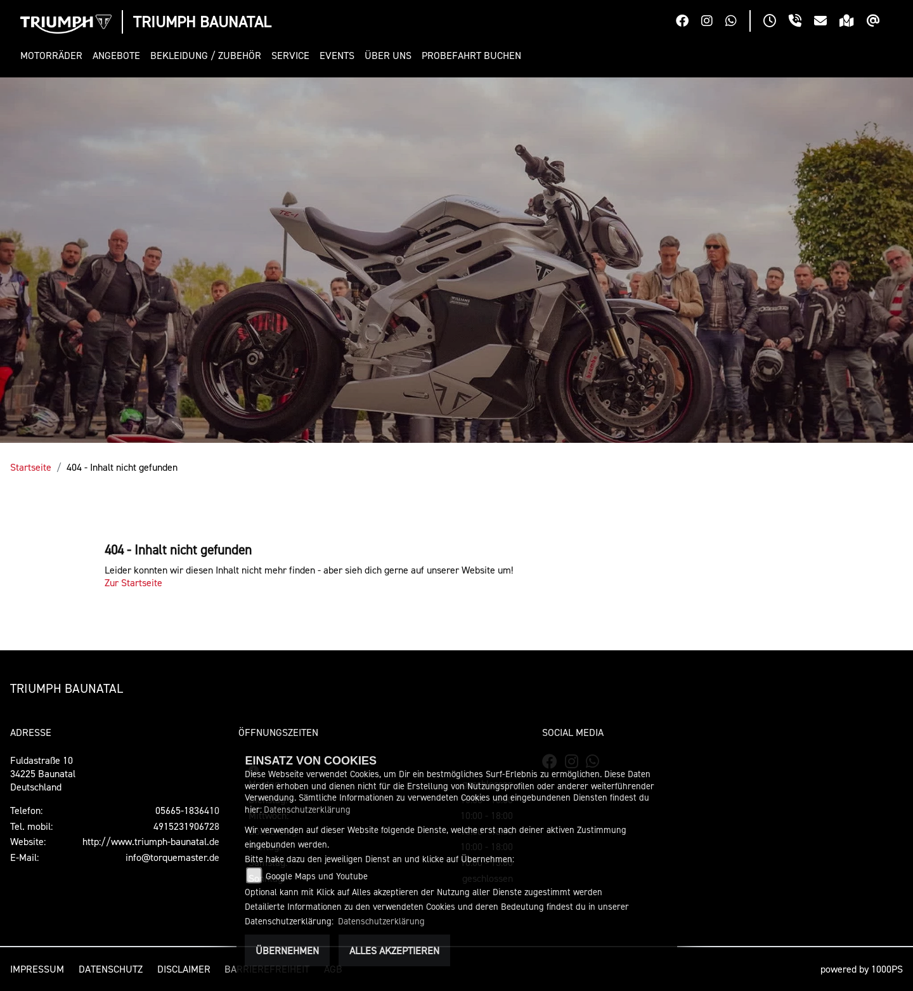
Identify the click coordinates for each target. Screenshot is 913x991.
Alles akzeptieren (394, 950)
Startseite (30, 467)
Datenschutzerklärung (307, 809)
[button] (53, 55)
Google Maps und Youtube (317, 875)
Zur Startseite (133, 582)
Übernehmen (287, 950)
